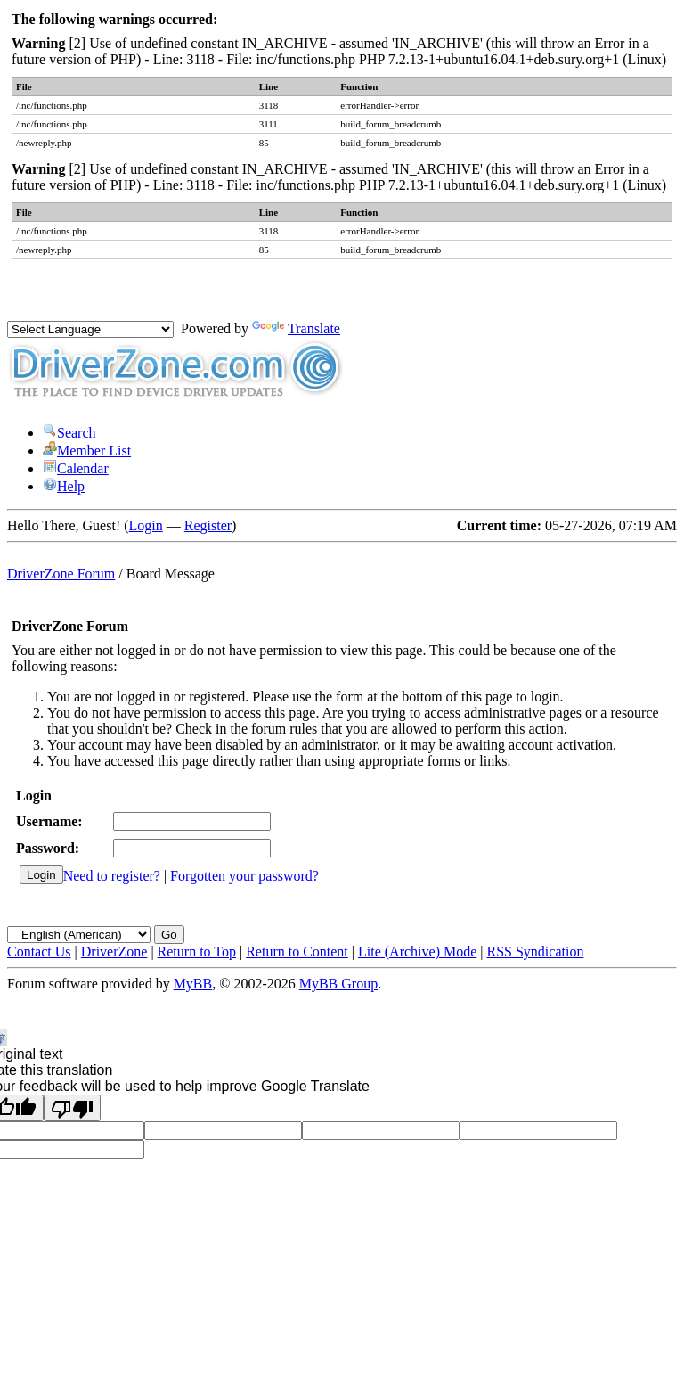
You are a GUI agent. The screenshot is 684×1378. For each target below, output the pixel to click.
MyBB (193, 983)
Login (146, 525)
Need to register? (111, 875)
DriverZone (114, 951)
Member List (87, 450)
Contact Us (39, 951)
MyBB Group (338, 983)
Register (208, 525)
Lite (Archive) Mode (417, 951)
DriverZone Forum (61, 573)
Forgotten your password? (244, 875)
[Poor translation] (72, 1108)
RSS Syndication (535, 951)
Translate (296, 328)
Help (64, 486)
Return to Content (297, 951)
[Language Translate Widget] (90, 329)
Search (69, 432)
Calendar (76, 468)
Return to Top (197, 951)
